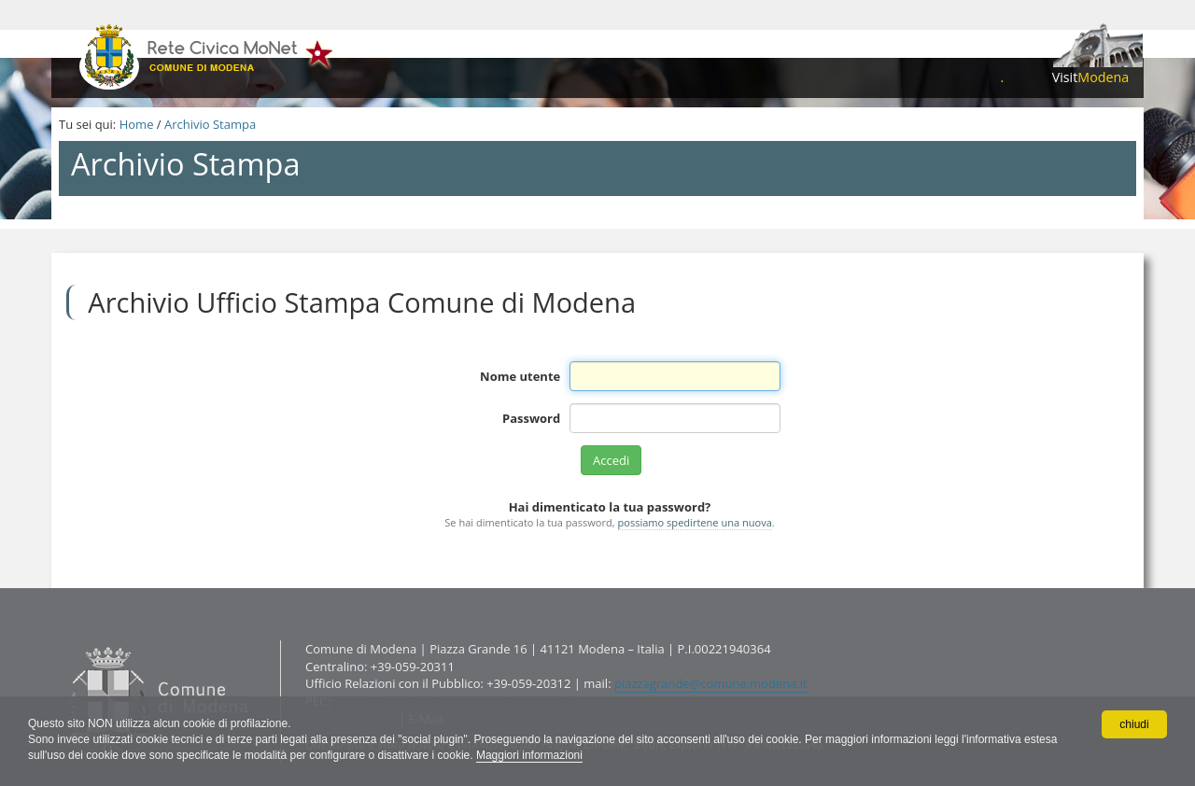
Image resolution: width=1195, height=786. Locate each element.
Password (531, 418)
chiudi (1133, 724)
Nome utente (520, 376)
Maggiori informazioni (529, 755)
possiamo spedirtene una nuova (695, 522)
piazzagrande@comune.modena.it (711, 683)
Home (137, 124)
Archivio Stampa (210, 124)
